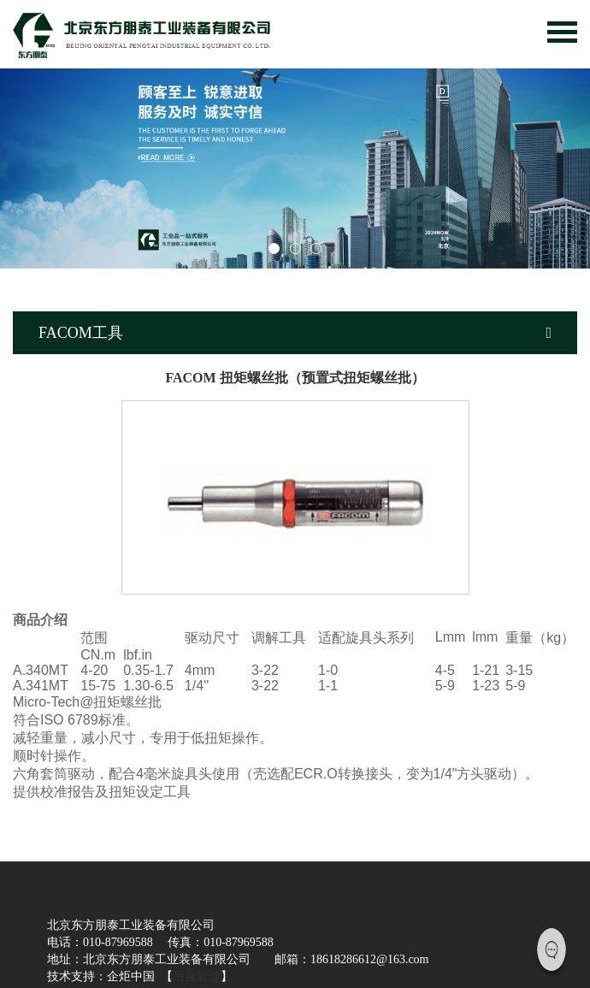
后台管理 (197, 976)
